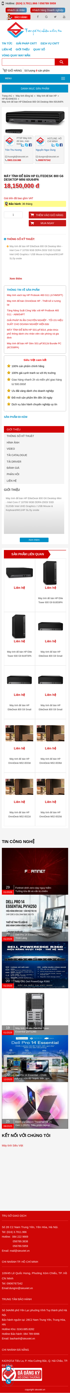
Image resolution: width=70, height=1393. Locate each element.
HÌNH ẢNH (13, 442)
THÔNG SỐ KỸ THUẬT (20, 436)
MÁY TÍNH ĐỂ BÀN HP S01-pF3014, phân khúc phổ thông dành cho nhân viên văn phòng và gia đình (33, 333)
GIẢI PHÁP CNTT (26, 43)
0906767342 (44, 160)
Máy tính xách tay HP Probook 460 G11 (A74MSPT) (35, 295)
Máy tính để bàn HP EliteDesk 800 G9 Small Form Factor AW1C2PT (50, 656)
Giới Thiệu (22, 49)
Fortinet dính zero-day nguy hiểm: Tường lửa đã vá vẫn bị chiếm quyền (33, 891)
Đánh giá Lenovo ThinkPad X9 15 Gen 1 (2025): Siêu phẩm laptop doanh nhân (33, 1125)
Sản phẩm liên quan (27, 554)
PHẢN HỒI (13, 474)
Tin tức (7, 43)
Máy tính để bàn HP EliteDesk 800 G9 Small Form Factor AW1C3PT (19, 709)
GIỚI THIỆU (14, 429)
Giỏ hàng (15, 70)
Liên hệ (7, 49)
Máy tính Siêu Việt (12, 1145)
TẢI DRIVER (14, 461)
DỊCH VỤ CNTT (50, 43)
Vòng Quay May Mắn (16, 55)
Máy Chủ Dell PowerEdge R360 (32, 981)
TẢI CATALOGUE (17, 455)
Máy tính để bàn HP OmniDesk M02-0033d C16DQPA (19, 763)
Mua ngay (47, 223)
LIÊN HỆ (12, 480)
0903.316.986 (14, 160)
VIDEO (11, 448)
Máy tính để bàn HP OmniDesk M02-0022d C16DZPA (19, 816)
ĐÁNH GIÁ (13, 467)
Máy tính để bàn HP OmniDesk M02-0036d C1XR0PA (50, 763)
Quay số (39, 49)
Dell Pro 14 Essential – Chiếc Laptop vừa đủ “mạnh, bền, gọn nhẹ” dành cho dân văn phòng (32, 1078)
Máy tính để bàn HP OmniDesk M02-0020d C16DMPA (50, 816)
